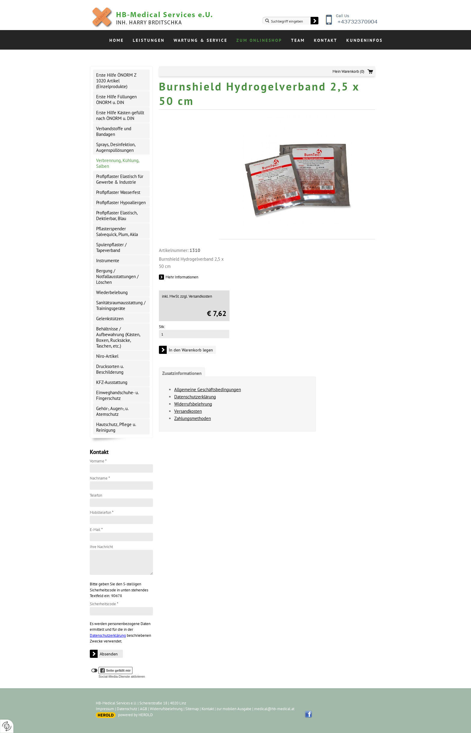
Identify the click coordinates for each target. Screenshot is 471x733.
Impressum (105, 708)
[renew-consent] (7, 726)
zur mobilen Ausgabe (234, 708)
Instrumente (107, 260)
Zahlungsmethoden (192, 418)
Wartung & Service (200, 40)
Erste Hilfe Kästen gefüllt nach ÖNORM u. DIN (120, 115)
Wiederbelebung (112, 292)
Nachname (100, 478)
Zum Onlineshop (259, 40)
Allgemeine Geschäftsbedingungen (207, 389)
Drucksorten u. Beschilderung (110, 369)
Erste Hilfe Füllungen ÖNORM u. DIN (116, 99)
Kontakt (325, 40)
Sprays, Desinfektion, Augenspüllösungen (115, 147)
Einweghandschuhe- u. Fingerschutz (117, 395)
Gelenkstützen (109, 318)
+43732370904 (352, 24)
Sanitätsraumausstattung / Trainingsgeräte (120, 305)
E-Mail (96, 529)
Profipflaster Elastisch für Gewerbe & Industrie (119, 179)
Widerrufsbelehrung (193, 404)
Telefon (96, 495)
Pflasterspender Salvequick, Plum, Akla (117, 231)
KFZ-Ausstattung (111, 382)
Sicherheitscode (104, 603)
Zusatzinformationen (182, 373)
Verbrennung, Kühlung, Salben (117, 163)
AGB (143, 708)
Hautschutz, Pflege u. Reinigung (116, 427)
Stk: (162, 326)
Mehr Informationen (182, 277)
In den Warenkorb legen (191, 350)
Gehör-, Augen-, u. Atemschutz (112, 411)
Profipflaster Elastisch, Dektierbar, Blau (117, 215)
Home (116, 40)
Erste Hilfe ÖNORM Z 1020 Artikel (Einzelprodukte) (116, 80)
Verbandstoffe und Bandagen (113, 131)
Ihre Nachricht (101, 546)
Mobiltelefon (102, 512)
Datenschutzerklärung (108, 635)
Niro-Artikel (107, 356)
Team (298, 40)
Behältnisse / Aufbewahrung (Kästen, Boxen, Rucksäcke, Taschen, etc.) (118, 337)
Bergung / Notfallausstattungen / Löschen (117, 276)
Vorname (98, 461)
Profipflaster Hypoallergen (121, 202)
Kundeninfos (364, 40)
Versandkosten (188, 411)
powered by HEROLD (135, 714)
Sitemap (192, 708)
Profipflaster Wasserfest (118, 192)
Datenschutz (127, 708)
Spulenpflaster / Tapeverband (111, 247)
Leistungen (149, 40)
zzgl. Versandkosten (196, 296)
